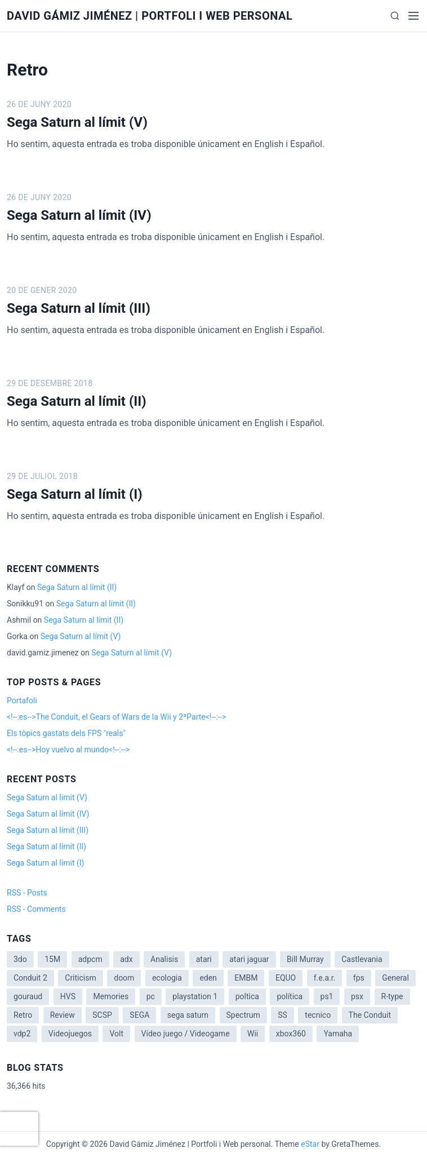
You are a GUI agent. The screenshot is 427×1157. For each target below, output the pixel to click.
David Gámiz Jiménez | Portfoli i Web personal (149, 16)
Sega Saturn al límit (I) (75, 494)
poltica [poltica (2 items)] (247, 996)
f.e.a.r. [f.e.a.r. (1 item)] (325, 977)
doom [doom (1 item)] (124, 977)
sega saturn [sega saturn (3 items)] (187, 1014)
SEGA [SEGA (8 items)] (139, 1014)
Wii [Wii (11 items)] (252, 1033)
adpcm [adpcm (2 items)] (90, 959)
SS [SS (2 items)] (282, 1014)
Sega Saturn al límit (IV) (79, 215)
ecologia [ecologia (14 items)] (167, 977)
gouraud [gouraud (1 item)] (28, 996)
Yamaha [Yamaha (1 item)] (337, 1033)
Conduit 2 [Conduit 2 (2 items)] (30, 977)
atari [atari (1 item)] (204, 959)
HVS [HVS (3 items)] (67, 996)
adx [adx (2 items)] (126, 959)
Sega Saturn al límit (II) (76, 401)
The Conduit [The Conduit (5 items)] (370, 1014)
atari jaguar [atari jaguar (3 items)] (249, 959)
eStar (310, 1144)
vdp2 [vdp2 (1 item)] (22, 1033)
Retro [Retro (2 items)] (23, 1014)
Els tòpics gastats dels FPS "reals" (66, 733)
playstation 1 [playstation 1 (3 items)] (194, 996)
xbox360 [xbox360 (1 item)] (291, 1033)
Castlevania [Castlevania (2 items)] (361, 959)
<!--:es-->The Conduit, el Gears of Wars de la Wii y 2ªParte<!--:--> (116, 716)
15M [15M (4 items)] (52, 959)
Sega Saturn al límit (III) (78, 308)
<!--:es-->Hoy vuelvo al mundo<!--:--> (68, 749)
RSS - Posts (27, 892)
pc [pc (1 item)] (150, 996)
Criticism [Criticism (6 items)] (80, 977)
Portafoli (22, 700)
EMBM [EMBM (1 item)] (245, 977)
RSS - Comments (36, 909)
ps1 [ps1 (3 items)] (327, 996)
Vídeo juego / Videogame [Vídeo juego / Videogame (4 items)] (185, 1033)
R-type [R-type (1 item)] (392, 996)
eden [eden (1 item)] (207, 977)
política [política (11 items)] (290, 996)
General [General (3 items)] (395, 977)
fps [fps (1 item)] (358, 977)
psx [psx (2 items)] (357, 996)
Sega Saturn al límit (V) (77, 122)
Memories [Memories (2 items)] (110, 996)
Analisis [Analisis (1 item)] (164, 959)
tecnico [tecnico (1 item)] (318, 1014)
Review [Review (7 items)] (62, 1014)
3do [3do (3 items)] (20, 959)
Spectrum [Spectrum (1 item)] (243, 1014)
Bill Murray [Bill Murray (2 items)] (305, 959)
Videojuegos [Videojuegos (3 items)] (70, 1033)
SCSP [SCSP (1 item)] (102, 1014)
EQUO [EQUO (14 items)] (285, 977)
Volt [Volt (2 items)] (116, 1033)
